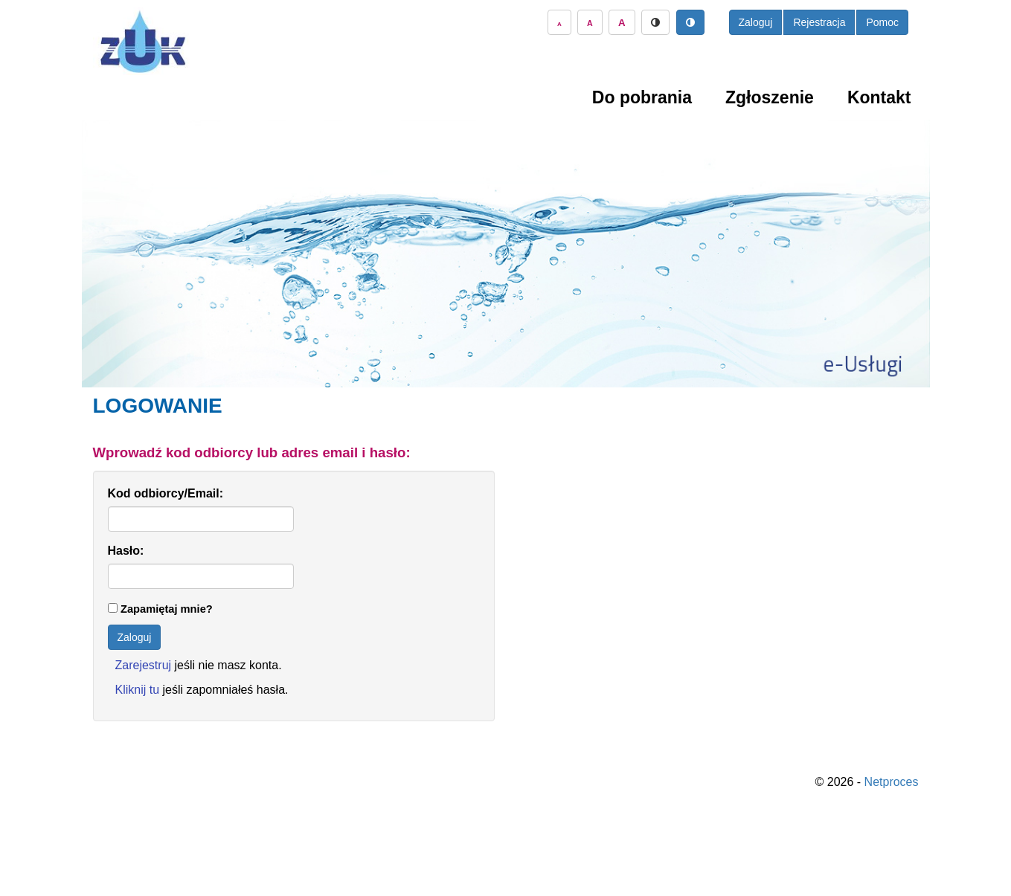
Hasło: (126, 550)
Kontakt (879, 97)
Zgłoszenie (769, 97)
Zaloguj (756, 22)
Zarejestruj (143, 665)
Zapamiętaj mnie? (167, 609)
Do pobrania (642, 97)
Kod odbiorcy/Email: (166, 493)
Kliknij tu (137, 689)
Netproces (891, 782)
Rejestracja (819, 22)
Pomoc (882, 22)
